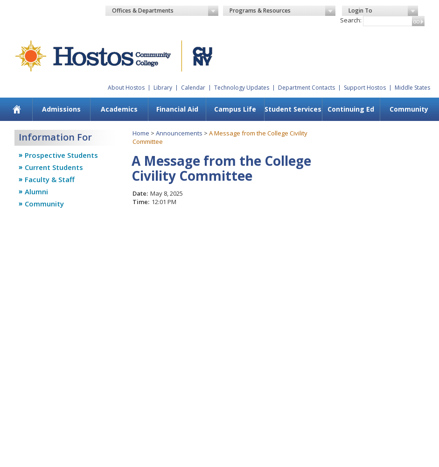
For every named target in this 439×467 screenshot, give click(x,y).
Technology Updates (241, 88)
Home (140, 133)
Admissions (61, 109)
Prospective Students (61, 155)
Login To (383, 11)
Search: (351, 20)
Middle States (412, 88)
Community (409, 109)
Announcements (179, 133)
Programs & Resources (282, 11)
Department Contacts (306, 88)
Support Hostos (365, 88)
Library (162, 88)
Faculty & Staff (50, 179)
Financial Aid (177, 109)
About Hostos (126, 88)
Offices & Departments (165, 11)
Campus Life (235, 109)
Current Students (54, 167)
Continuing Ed (351, 109)
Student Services (293, 109)
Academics (119, 109)
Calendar (193, 88)
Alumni (36, 191)
